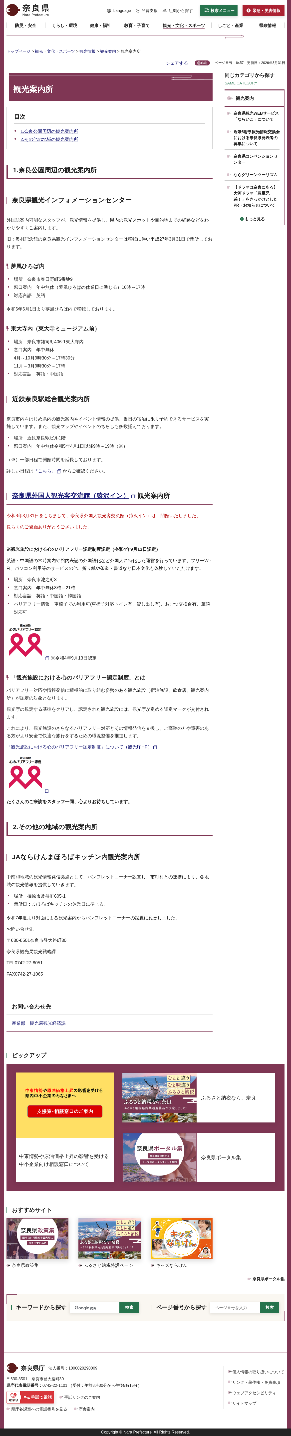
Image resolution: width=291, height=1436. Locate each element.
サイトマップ (244, 1403)
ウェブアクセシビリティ (254, 1393)
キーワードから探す (41, 1307)
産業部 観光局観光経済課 (41, 1023)
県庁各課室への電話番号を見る (39, 1409)
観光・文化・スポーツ (55, 51)
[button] (119, 11)
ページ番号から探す (181, 1307)
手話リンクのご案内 (82, 1397)
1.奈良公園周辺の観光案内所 (49, 131)
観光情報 (87, 51)
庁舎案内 (87, 1409)
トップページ (18, 51)
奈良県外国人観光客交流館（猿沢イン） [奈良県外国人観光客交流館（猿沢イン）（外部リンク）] (70, 495)
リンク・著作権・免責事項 (256, 1382)
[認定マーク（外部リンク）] (28, 658)
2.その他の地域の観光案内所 (49, 139)
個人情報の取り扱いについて (258, 1372)
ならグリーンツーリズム (256, 175)
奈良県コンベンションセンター (256, 159)
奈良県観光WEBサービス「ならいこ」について (256, 116)
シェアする (177, 63)
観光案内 (108, 51)
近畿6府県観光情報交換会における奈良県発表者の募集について (257, 138)
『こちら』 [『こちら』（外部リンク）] (44, 470)
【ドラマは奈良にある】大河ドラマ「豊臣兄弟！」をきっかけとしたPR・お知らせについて (256, 196)
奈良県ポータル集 (269, 1279)
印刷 (204, 63)
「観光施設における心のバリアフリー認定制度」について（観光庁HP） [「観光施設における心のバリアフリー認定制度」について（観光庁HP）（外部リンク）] (79, 746)
